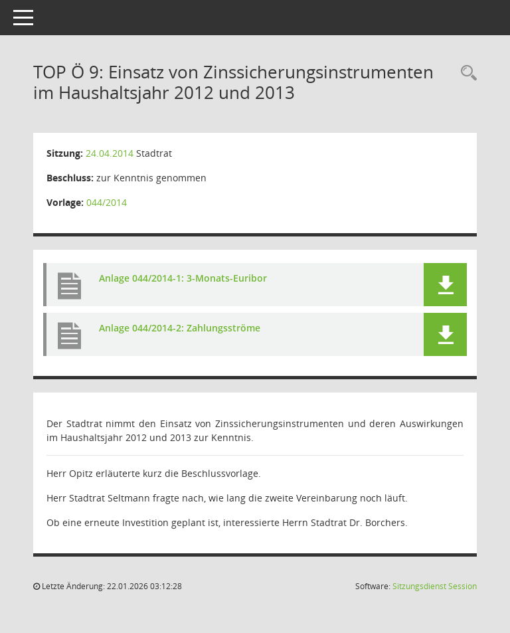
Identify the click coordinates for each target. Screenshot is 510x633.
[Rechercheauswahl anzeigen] (465, 73)
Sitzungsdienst (434, 586)
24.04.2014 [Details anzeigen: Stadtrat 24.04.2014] (109, 153)
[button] (445, 284)
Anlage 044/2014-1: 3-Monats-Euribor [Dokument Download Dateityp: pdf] (183, 278)
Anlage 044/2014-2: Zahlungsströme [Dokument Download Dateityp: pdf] (179, 327)
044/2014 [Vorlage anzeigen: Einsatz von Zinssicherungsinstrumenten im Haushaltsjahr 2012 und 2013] (106, 202)
